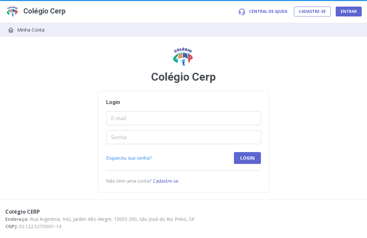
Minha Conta (30, 30)
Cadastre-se (166, 181)
